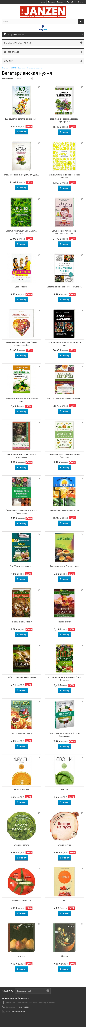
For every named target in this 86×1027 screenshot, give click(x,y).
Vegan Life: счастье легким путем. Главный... (64, 455)
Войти (80, 2)
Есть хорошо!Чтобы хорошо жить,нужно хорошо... (64, 232)
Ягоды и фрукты (64, 622)
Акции (43, 2)
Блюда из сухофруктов (21, 733)
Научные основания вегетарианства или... (21, 399)
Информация (12, 51)
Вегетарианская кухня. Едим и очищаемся (21, 455)
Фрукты (21, 956)
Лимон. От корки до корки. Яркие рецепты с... (64, 176)
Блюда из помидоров (21, 900)
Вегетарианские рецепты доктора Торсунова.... (21, 511)
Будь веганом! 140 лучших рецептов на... (64, 343)
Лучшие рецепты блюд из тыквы (64, 566)
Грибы (64, 900)
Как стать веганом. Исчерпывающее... (64, 398)
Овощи (64, 789)
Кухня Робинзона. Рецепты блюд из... (21, 175)
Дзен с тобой (22, 287)
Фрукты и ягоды (21, 789)
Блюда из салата (21, 845)
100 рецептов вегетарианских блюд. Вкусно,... (64, 678)
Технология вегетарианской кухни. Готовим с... (64, 734)
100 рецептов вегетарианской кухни (21, 119)
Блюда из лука (64, 845)
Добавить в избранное (38, 87)
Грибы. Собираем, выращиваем (21, 677)
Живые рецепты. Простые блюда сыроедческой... (21, 343)
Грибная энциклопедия (21, 622)
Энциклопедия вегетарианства (64, 510)
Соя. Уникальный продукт (21, 566)
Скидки (8, 61)
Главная (5, 68)
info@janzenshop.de (18, 1011)
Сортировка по (7, 78)
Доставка (51, 2)
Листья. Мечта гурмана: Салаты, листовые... (21, 232)
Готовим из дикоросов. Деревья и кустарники (64, 120)
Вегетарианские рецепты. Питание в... (64, 287)
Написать (60, 2)
